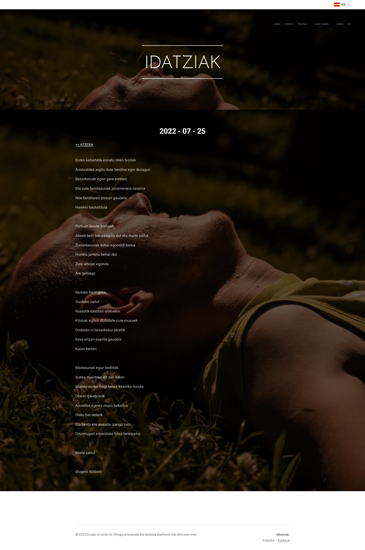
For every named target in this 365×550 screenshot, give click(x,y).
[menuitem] (320, 24)
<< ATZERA (84, 144)
